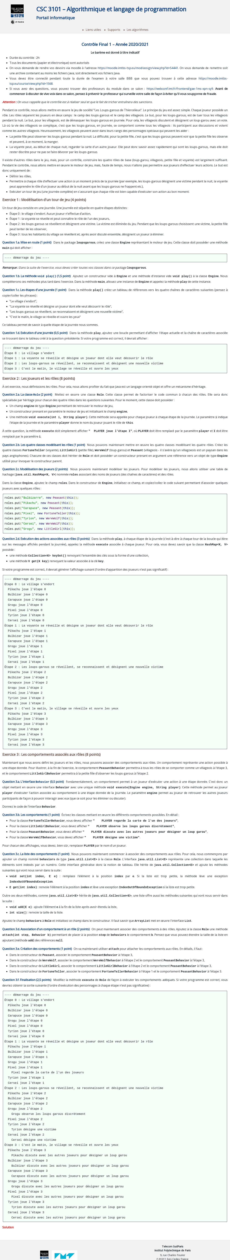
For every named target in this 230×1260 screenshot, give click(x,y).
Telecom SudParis (172, 1228)
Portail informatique (55, 17)
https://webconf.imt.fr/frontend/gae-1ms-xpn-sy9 (179, 89)
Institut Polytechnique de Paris (172, 1232)
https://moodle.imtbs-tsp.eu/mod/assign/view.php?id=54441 (138, 68)
